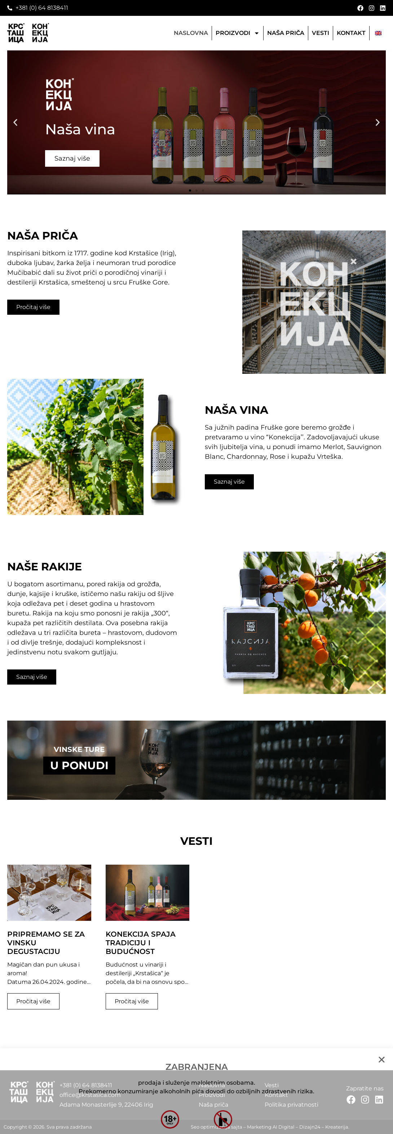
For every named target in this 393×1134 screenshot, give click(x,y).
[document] (196, 567)
